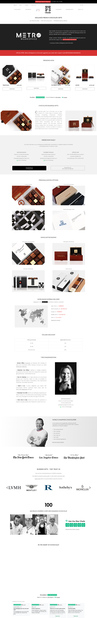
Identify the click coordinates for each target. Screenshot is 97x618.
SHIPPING (26, 5)
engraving (41, 393)
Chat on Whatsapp (66, 406)
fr (16, 5)
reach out (40, 401)
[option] (14, 487)
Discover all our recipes (58, 442)
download (18, 372)
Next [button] (90, 488)
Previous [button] (7, 488)
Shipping (35, 302)
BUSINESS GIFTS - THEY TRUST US (48, 469)
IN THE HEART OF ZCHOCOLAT (48, 545)
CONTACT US (33, 5)
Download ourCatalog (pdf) (29, 168)
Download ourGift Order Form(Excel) (67, 168)
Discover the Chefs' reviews (72, 529)
